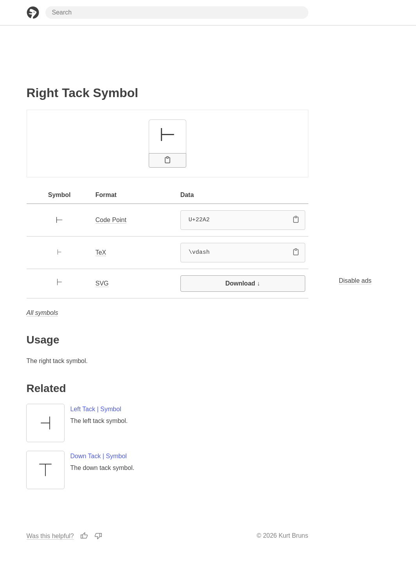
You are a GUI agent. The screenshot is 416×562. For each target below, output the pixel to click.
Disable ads (355, 280)
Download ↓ (242, 283)
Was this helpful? (50, 536)
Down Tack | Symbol (98, 456)
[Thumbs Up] (84, 536)
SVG (102, 283)
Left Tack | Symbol (95, 409)
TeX (100, 252)
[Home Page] (33, 12)
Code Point (110, 220)
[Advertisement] (167, 52)
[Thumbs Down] (98, 536)
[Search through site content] (176, 12)
